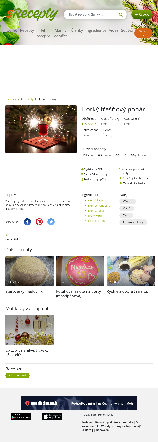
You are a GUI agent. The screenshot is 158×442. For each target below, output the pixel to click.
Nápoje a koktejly (133, 222)
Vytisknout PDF (93, 169)
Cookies (86, 430)
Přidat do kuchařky (133, 183)
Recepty (27, 30)
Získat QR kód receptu (97, 174)
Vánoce (127, 201)
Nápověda (102, 430)
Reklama (87, 422)
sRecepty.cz (12, 99)
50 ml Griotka (96, 210)
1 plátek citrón (96, 221)
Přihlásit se (143, 33)
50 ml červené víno (99, 205)
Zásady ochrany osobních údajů (121, 426)
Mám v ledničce (60, 33)
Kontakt (128, 422)
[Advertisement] (79, 69)
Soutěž (127, 30)
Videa (114, 30)
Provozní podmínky (107, 422)
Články (77, 30)
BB (7, 235)
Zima (126, 215)
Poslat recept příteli (95, 179)
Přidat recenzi (17, 375)
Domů (12, 30)
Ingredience (95, 30)
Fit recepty (43, 33)
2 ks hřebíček (95, 200)
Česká (126, 208)
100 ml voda (95, 215)
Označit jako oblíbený (135, 178)
